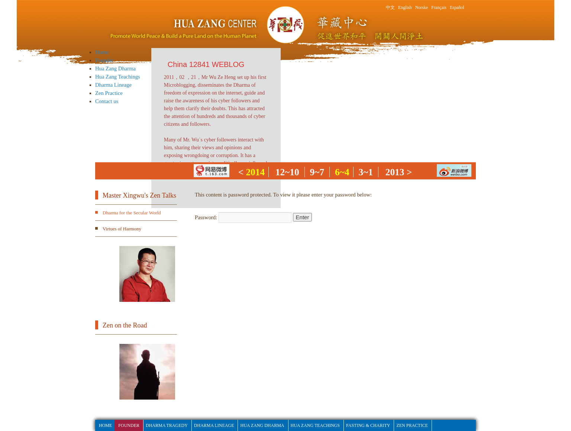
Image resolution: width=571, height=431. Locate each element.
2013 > (398, 172)
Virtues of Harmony (122, 229)
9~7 (317, 172)
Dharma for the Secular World (132, 213)
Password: (243, 217)
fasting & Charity (368, 425)
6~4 (342, 172)
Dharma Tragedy (167, 425)
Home (102, 52)
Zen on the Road (125, 325)
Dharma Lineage (113, 85)
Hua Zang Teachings (117, 77)
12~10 (287, 172)
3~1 (366, 172)
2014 (255, 172)
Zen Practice (109, 93)
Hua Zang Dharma (115, 68)
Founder (104, 60)
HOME (105, 425)
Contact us (106, 101)
